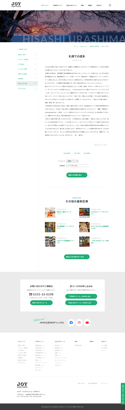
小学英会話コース (40, 348)
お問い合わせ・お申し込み (123, 393)
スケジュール (38, 367)
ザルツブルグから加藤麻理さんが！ (99, 227)
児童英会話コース (40, 345)
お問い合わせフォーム (39, 303)
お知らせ (99, 5)
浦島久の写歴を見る (75, 175)
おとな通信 (104, 348)
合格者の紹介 (78, 345)
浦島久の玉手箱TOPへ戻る (75, 257)
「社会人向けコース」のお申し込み (79, 303)
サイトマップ (104, 383)
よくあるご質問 (22, 69)
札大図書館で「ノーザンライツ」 (65, 227)
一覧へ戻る (76, 153)
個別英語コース (59, 348)
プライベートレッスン (41, 362)
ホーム (76, 46)
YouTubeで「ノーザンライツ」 (100, 213)
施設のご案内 (22, 55)
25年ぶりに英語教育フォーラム (65, 242)
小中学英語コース (40, 358)
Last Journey (22, 88)
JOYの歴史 (21, 64)
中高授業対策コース (40, 353)
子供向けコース (57, 5)
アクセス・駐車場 (23, 59)
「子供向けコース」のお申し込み (79, 296)
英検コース (38, 360)
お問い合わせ (81, 383)
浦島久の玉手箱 (94, 46)
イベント (103, 350)
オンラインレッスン (60, 360)
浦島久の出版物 (22, 74)
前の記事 (66, 153)
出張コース (58, 353)
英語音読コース (39, 355)
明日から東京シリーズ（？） (64, 213)
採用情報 (20, 79)
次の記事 (87, 153)
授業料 (90, 5)
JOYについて (44, 5)
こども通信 (104, 345)
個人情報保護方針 (93, 383)
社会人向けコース (71, 5)
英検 (82, 5)
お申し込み (38, 370)
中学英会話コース (40, 350)
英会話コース (58, 345)
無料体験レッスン (40, 365)
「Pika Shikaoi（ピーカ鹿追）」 (99, 242)
